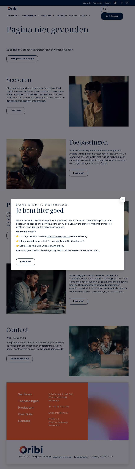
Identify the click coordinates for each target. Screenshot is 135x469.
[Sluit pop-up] (122, 199)
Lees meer (25, 261)
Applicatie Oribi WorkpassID (70, 240)
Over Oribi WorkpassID (58, 236)
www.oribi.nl (57, 245)
